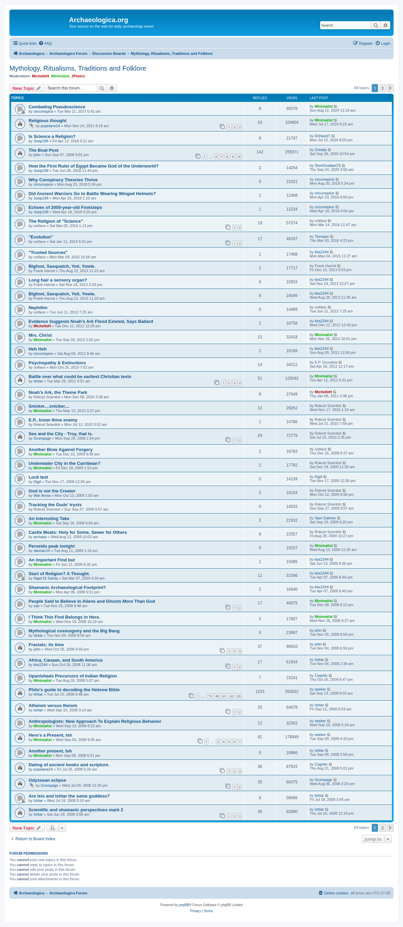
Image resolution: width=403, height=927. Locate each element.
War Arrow (42, 495)
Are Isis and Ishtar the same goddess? (69, 796)
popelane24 (50, 126)
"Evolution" (41, 236)
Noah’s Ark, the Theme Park (58, 392)
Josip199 (41, 141)
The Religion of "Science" (56, 221)
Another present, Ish (50, 750)
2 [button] (382, 88)
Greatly (321, 150)
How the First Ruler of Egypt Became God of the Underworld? (94, 166)
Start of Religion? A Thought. (59, 573)
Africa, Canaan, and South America (65, 660)
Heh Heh (38, 348)
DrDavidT (322, 136)
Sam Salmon (325, 518)
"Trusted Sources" (48, 252)
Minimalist (60, 76)
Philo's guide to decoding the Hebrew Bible (74, 689)
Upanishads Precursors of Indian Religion (73, 675)
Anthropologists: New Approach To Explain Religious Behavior (95, 721)
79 (210, 696)
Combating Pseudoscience (57, 106)
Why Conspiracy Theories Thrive (63, 179)
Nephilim (38, 307)
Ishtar (38, 381)
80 (217, 696)
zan (37, 606)
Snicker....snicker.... (49, 406)
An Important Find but (52, 559)
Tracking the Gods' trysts (55, 504)
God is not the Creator (52, 490)
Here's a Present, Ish (50, 735)
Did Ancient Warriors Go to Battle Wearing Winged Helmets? (92, 193)
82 (231, 696)
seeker (320, 689)
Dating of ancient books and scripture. (69, 764)
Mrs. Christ (40, 335)
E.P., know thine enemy (53, 419)
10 (239, 156)
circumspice (43, 111)
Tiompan (322, 236)
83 (239, 696)
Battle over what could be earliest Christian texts (80, 376)
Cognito (321, 675)
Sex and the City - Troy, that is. (61, 433)
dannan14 (42, 551)
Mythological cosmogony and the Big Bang (74, 630)
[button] (390, 88)
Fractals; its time (46, 644)
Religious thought (47, 120)
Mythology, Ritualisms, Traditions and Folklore (77, 68)
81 (224, 696)
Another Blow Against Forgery (61, 449)
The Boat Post (44, 150)
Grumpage (42, 438)
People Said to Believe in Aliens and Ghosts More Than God (92, 601)
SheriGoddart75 (328, 165)
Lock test (38, 477)
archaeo (40, 537)
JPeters (78, 76)
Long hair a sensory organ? (58, 280)
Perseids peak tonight (52, 546)
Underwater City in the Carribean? (64, 463)
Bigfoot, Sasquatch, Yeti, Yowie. (62, 266)
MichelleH (40, 76)
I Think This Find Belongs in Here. (64, 617)
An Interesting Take (49, 518)
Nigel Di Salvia (46, 578)
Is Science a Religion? (52, 136)
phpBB (184, 905)
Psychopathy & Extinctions (57, 362)
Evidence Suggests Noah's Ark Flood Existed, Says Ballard (91, 321)
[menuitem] (45, 43)
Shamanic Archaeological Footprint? (67, 587)
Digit (37, 482)
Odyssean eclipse (47, 780)
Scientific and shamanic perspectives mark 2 (76, 809)
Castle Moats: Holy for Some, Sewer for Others (78, 532)
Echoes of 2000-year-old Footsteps (65, 207)
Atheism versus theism (53, 705)
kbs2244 (322, 252)
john (37, 155)
